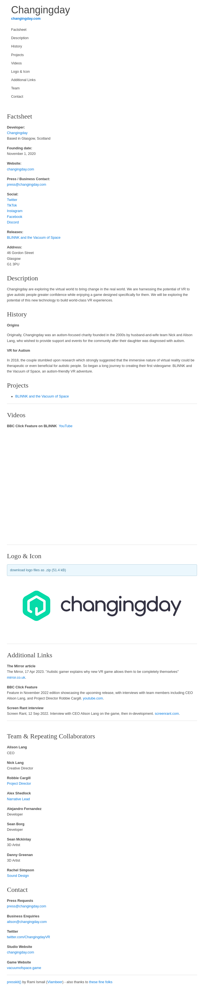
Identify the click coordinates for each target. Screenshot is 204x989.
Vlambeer (54, 982)
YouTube (66, 426)
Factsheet (18, 30)
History (16, 46)
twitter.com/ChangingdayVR (28, 937)
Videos (16, 63)
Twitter (12, 200)
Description (20, 38)
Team (15, 88)
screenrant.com (167, 714)
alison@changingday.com (27, 922)
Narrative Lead (18, 799)
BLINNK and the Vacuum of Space (34, 238)
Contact (17, 97)
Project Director (19, 784)
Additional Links (23, 80)
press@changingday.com (26, 185)
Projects (17, 55)
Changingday (17, 133)
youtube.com (93, 698)
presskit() (14, 982)
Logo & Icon (20, 72)
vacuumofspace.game (24, 968)
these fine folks (100, 982)
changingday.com (26, 19)
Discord (13, 222)
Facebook (14, 217)
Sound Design (18, 876)
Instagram (14, 211)
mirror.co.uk (16, 678)
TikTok (12, 205)
